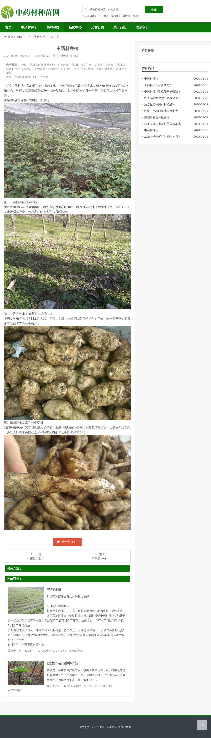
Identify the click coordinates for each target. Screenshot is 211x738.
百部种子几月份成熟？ (158, 85)
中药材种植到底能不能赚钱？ (162, 91)
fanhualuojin (74, 685)
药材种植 (53, 27)
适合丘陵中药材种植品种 (159, 104)
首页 (8, 27)
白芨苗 (93, 15)
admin (31, 650)
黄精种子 (116, 15)
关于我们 (119, 27)
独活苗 (126, 15)
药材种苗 (16, 650)
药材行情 (97, 27)
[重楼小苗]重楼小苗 (62, 663)
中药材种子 (29, 27)
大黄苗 (136, 15)
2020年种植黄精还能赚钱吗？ (162, 98)
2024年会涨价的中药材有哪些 (162, 136)
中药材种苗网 (112, 726)
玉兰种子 (104, 15)
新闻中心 (75, 27)
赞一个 (66, 541)
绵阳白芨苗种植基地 (156, 117)
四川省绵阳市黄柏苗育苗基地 (162, 123)
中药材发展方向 (41, 36)
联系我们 (142, 27)
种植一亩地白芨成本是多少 (161, 110)
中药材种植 (151, 78)
